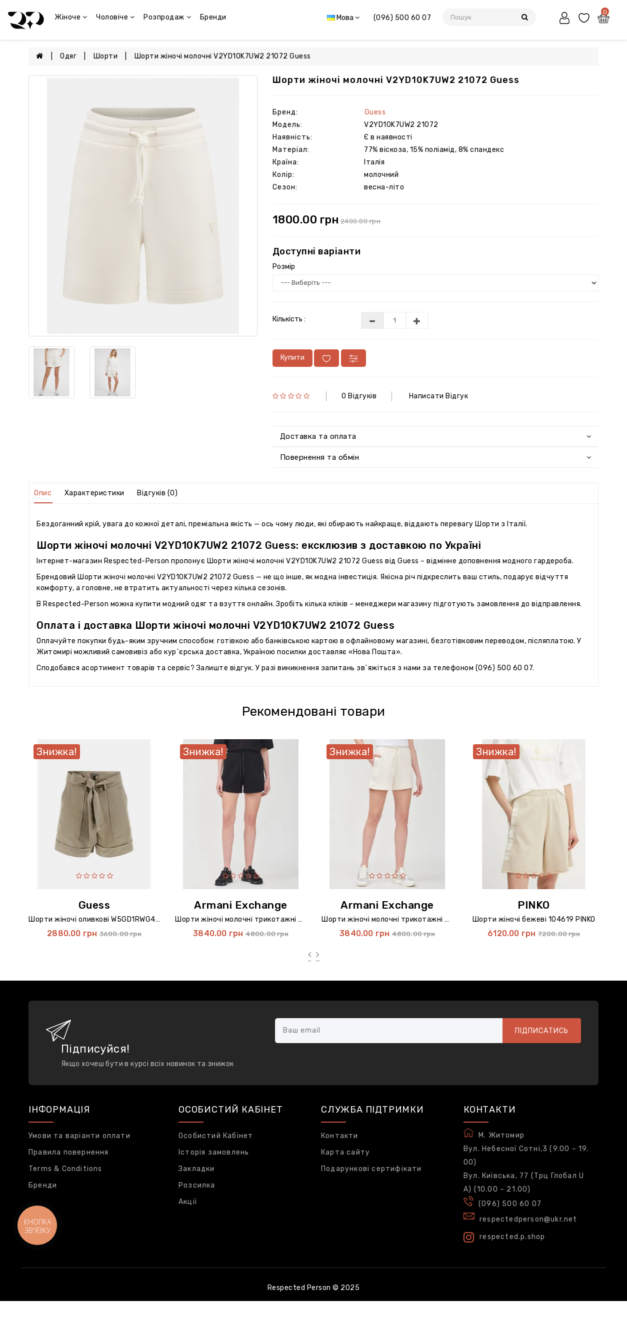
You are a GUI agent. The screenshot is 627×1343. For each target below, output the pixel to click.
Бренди (213, 17)
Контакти (339, 1136)
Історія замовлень (213, 1152)
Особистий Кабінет (215, 1136)
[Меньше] (372, 320)
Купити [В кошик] (292, 357)
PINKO (534, 905)
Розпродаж (167, 17)
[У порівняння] (353, 358)
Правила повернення (68, 1152)
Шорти (106, 56)
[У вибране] (326, 358)
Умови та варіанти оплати (79, 1136)
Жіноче (71, 17)
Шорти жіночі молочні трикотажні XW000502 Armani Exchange (287, 919)
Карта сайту (345, 1152)
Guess (375, 112)
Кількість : (289, 319)
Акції (187, 1202)
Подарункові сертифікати (371, 1169)
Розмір (283, 266)
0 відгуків (359, 396)
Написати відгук (438, 396)
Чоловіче (115, 17)
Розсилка (197, 1185)
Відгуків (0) (157, 493)
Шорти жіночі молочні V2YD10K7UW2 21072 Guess (222, 56)
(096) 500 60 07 (403, 17)
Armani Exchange (241, 905)
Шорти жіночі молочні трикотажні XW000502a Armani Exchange (436, 919)
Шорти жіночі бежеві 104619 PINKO (534, 919)
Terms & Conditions (65, 1169)
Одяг (68, 56)
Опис (43, 493)
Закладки (196, 1169)
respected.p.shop (504, 1237)
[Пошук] (525, 17)
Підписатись (541, 1031)
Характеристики (94, 493)
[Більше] (417, 320)
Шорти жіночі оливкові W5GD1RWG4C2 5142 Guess (117, 919)
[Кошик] (605, 19)
